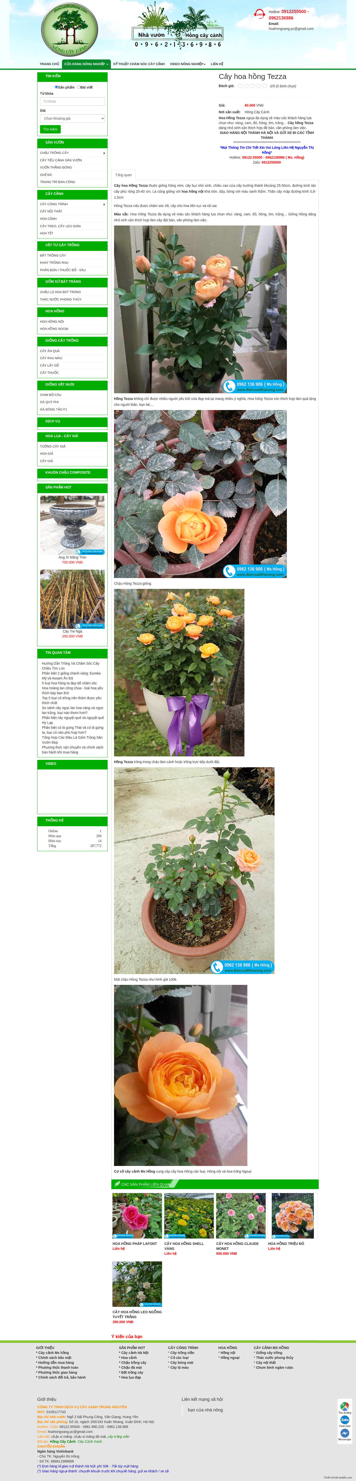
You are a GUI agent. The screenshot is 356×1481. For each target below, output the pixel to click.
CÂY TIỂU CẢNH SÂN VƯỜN (61, 160)
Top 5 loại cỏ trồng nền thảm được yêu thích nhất (71, 700)
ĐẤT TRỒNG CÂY (53, 255)
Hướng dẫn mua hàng (56, 1363)
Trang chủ (49, 64)
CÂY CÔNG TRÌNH (54, 204)
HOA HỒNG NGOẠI (54, 329)
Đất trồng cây (132, 1372)
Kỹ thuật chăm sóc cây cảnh (139, 64)
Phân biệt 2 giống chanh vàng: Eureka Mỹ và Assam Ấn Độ (71, 675)
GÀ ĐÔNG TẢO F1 (53, 409)
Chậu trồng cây (133, 1363)
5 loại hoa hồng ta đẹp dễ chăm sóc (69, 683)
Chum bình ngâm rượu (274, 1367)
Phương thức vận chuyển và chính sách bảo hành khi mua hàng (72, 749)
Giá (43, 110)
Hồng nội (228, 1353)
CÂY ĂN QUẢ (49, 351)
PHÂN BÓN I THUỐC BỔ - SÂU (63, 270)
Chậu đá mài (131, 1367)
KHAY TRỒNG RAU (54, 262)
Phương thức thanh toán (58, 1367)
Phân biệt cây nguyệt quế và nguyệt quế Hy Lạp (73, 720)
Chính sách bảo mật (54, 1358)
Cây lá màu (179, 1367)
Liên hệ (217, 64)
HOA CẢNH (48, 219)
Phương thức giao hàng (57, 1372)
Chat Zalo (345, 1421)
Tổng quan (123, 175)
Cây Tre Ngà (72, 631)
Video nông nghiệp (188, 64)
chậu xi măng (61, 1437)
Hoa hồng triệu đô (286, 1244)
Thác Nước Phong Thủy (60, 299)
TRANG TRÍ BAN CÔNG (57, 182)
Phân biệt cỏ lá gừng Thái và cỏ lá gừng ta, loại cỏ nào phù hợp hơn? (72, 730)
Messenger (344, 1435)
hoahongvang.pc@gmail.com (291, 29)
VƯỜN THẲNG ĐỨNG (56, 167)
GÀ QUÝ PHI (49, 402)
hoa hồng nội (192, 191)
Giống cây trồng (269, 1353)
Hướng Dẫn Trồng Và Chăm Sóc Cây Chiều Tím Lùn (70, 665)
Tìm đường (344, 1408)
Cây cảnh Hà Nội (134, 1353)
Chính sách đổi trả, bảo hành (62, 1377)
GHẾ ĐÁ (46, 175)
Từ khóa (46, 93)
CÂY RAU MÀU (51, 358)
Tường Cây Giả (52, 446)
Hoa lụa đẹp (131, 1377)
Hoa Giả (46, 453)
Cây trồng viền (182, 1353)
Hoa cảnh (129, 1358)
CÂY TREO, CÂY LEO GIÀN (60, 226)
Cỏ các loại (179, 1358)
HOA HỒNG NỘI (52, 321)
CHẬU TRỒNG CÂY (54, 153)
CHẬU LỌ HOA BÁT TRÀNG (60, 292)
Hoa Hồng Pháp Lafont (135, 1244)
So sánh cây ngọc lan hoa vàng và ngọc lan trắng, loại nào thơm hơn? (72, 710)
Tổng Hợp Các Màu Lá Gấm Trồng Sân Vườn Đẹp (72, 739)
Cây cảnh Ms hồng (53, 1353)
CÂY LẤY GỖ (49, 365)
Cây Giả (46, 461)
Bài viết (86, 87)
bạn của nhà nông (205, 1409)
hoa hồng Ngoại (239, 1171)
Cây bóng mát (181, 1363)
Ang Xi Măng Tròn (72, 557)
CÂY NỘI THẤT (51, 211)
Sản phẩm (66, 87)
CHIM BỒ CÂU (50, 395)
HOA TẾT (46, 233)
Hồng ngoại (230, 1358)
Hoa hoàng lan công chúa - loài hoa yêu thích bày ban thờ (72, 690)
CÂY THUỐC (49, 373)
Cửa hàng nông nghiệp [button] (86, 64)
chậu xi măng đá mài (90, 1437)
